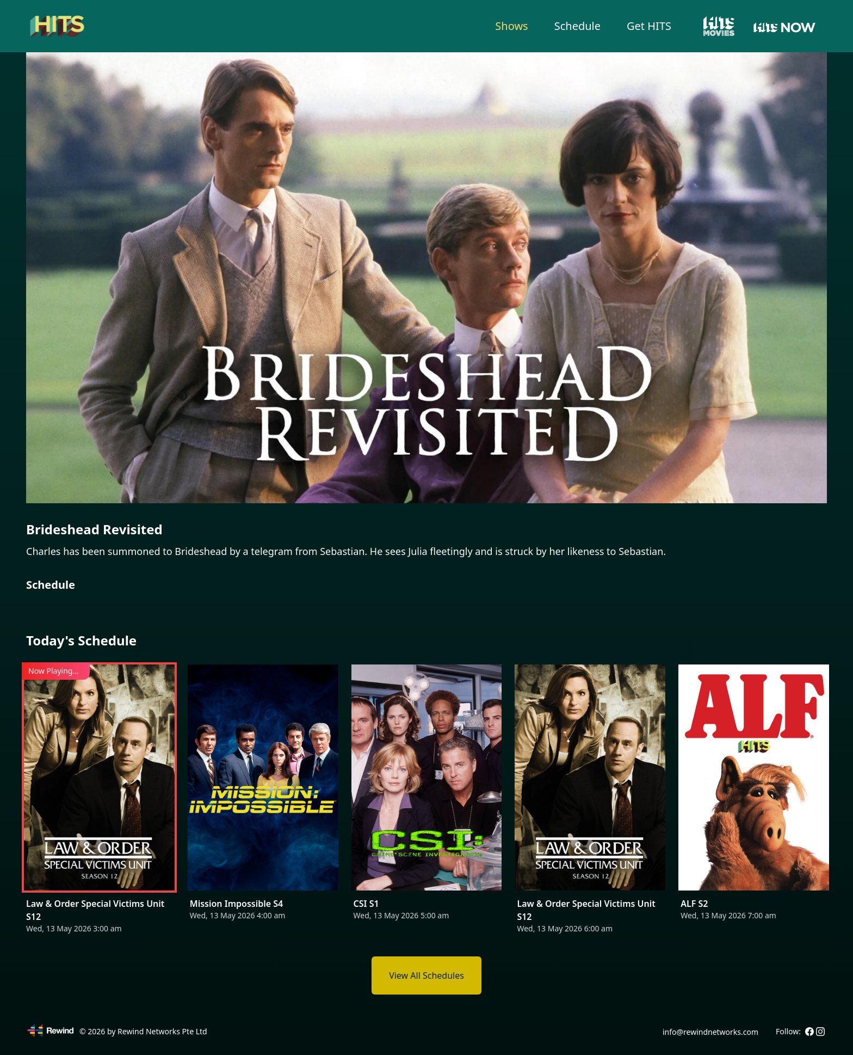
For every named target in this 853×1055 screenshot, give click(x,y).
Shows (511, 26)
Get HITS (649, 26)
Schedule (577, 26)
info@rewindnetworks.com (710, 1032)
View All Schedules (426, 975)
